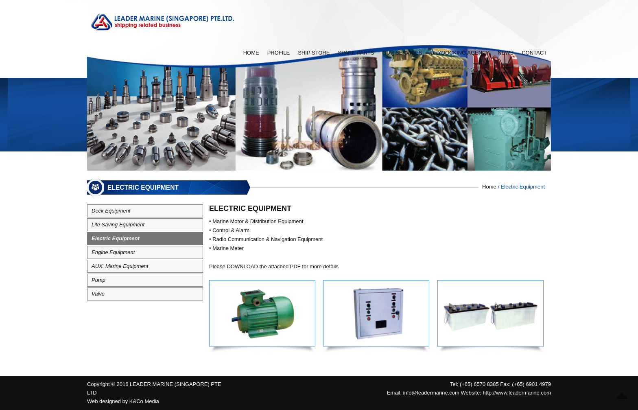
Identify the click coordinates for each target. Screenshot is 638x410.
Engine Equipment (113, 252)
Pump (98, 280)
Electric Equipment (116, 238)
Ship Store (314, 53)
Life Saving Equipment (118, 224)
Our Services (402, 53)
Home (251, 53)
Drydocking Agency (459, 53)
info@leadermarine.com (431, 393)
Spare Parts (356, 53)
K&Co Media (144, 401)
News (505, 53)
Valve (98, 294)
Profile (278, 53)
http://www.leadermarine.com (517, 393)
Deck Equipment (111, 211)
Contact (534, 53)
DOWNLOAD (242, 266)
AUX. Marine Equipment (120, 266)
